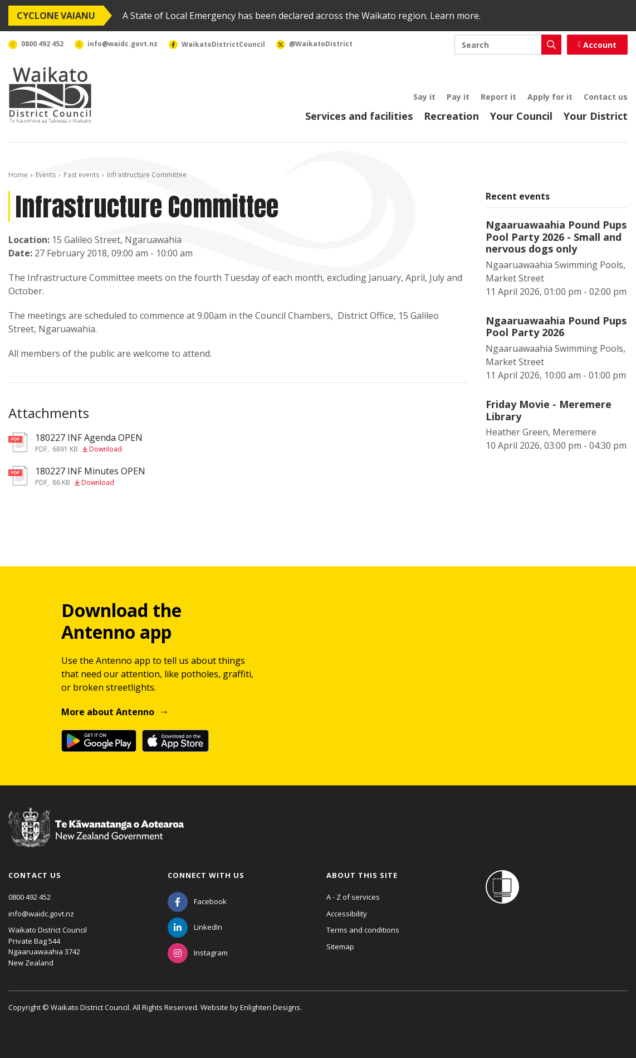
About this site (362, 875)
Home (18, 174)
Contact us (606, 96)
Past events (81, 174)
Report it (498, 96)
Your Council (521, 116)
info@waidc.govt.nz (41, 914)
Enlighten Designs (270, 1007)
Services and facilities (359, 116)
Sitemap (340, 946)
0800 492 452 (29, 897)
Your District (596, 116)
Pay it (458, 96)
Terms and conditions (362, 930)
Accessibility (346, 914)
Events (46, 174)
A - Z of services (353, 897)
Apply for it (550, 96)
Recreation (451, 116)
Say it (424, 96)
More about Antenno (107, 712)
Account (597, 45)
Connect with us (206, 875)
